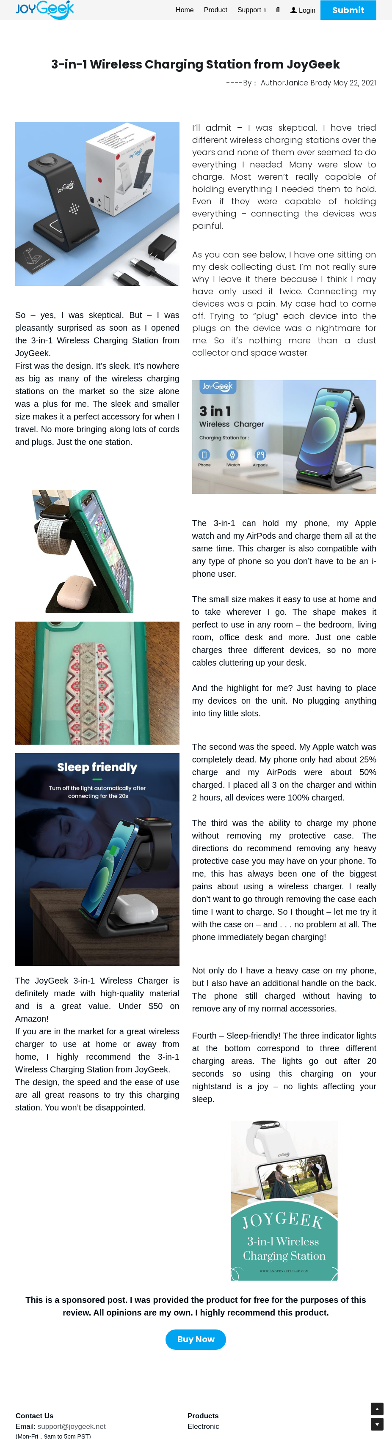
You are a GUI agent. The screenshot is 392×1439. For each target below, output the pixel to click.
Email (25, 1361)
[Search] (278, 10)
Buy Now (196, 1275)
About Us (214, 1361)
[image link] (45, 9)
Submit (348, 10)
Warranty (213, 1372)
